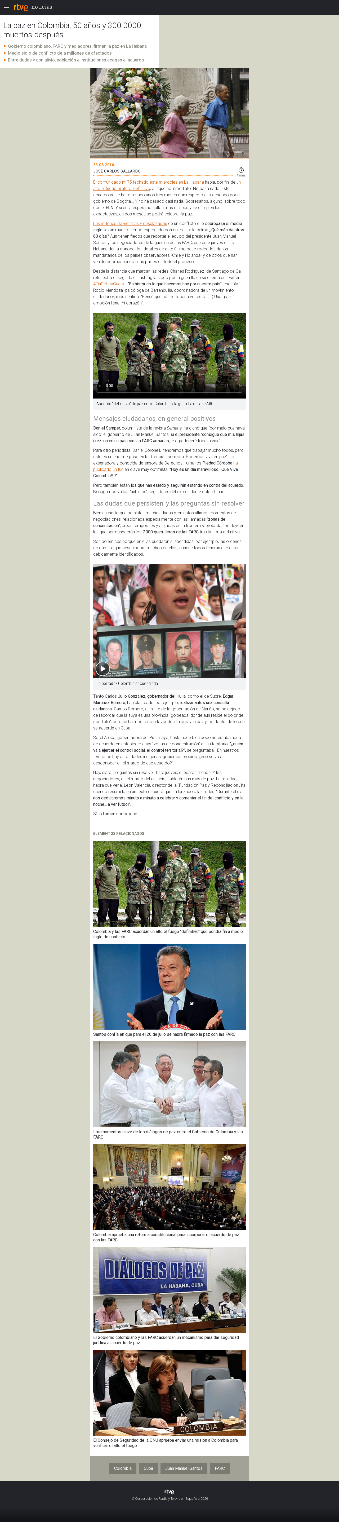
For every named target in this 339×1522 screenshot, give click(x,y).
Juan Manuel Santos (184, 1468)
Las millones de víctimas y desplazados (130, 223)
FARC (220, 1468)
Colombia (123, 1468)
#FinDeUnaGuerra (109, 283)
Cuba (148, 1468)
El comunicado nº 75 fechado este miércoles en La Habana (148, 182)
